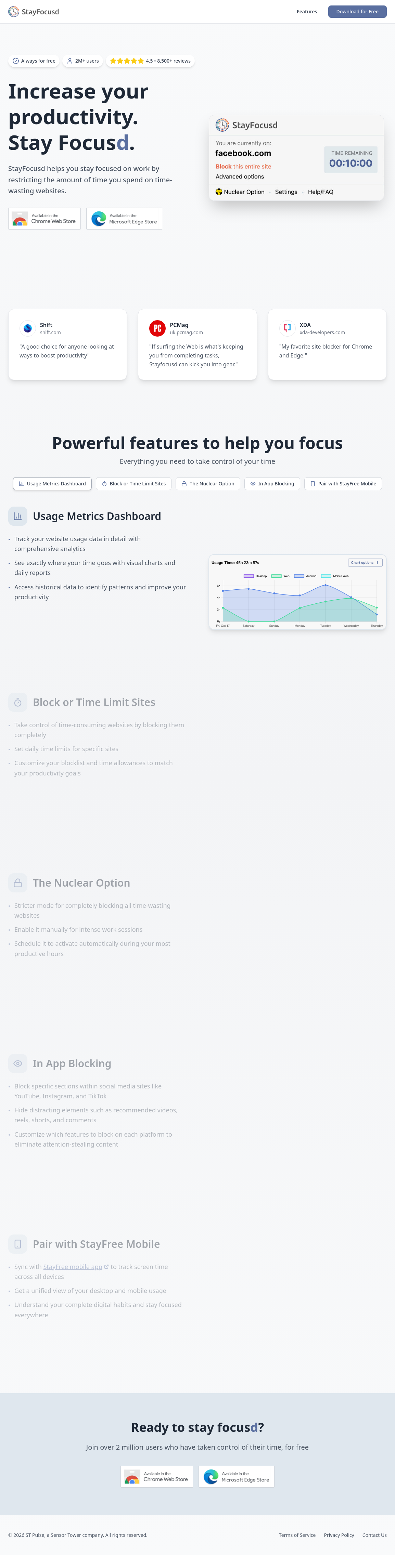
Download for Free (357, 11)
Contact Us (374, 1535)
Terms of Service (297, 1535)
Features (307, 11)
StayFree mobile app (76, 1267)
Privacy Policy (339, 1535)
